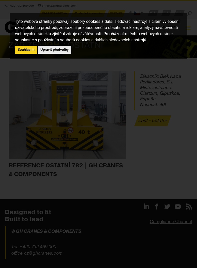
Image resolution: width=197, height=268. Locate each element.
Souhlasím (26, 49)
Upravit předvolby (54, 49)
